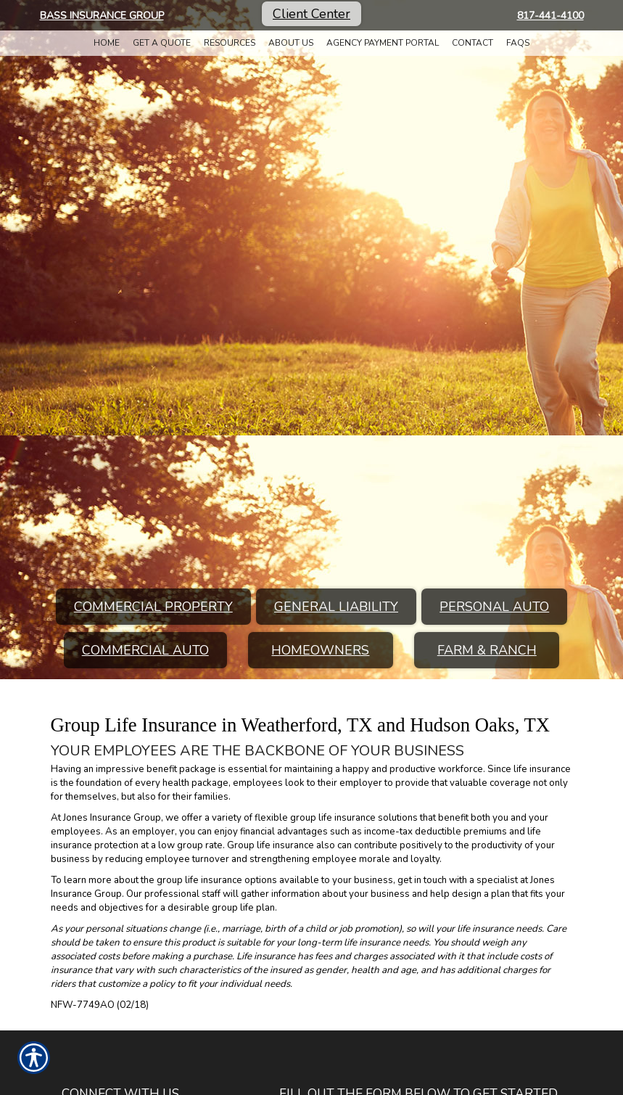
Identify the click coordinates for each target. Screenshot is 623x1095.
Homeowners (320, 650)
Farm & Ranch (487, 650)
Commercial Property (153, 606)
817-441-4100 (550, 15)
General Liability (336, 606)
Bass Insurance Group (102, 15)
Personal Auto (494, 606)
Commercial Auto (145, 650)
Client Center (311, 13)
